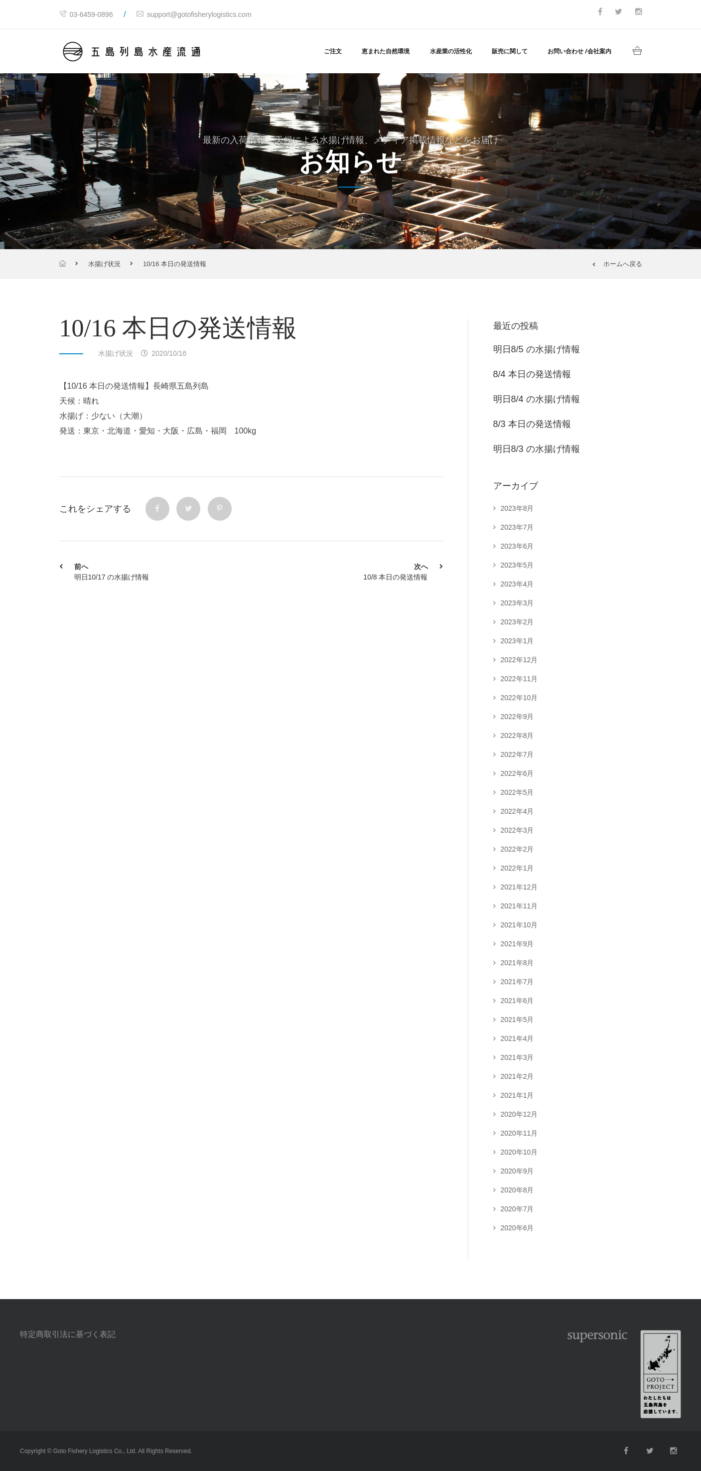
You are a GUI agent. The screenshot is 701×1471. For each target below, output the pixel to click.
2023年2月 (517, 622)
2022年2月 (517, 849)
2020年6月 (517, 1228)
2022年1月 (517, 868)
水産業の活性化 (451, 51)
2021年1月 (517, 1095)
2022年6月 (517, 773)
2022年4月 (517, 811)
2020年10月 (519, 1152)
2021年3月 (517, 1057)
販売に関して (510, 51)
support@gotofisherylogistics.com (194, 14)
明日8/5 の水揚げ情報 (536, 349)
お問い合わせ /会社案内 (579, 51)
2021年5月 (517, 1020)
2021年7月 (517, 982)
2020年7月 (517, 1209)
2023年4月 (517, 584)
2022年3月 (517, 830)
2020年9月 (517, 1171)
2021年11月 (519, 906)
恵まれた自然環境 (386, 51)
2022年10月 (519, 698)
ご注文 (333, 51)
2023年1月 (517, 641)
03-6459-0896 (86, 14)
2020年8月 (517, 1190)
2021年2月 (517, 1076)
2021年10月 (519, 925)
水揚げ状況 (104, 264)
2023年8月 (517, 508)
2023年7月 (517, 527)
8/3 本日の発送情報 (532, 424)
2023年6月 (517, 546)
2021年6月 (517, 1001)
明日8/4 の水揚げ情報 (536, 399)
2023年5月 (517, 565)
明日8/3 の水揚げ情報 (536, 449)
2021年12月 (519, 887)
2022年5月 (517, 792)
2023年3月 (517, 603)
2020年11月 (519, 1133)
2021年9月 (517, 944)
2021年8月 (517, 963)
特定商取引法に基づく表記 (68, 1334)
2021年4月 (517, 1038)
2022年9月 (517, 717)
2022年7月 (517, 754)
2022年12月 (519, 660)
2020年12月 (519, 1114)
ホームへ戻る (617, 264)
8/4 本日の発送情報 (532, 374)
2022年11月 (519, 679)
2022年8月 (517, 735)
